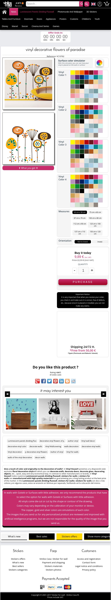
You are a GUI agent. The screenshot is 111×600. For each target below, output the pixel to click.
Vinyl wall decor (88, 441)
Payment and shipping (53, 562)
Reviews (20, 4)
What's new (14, 536)
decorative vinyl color (17, 446)
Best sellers (18, 566)
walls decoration (71, 446)
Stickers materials (53, 566)
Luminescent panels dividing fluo (22, 441)
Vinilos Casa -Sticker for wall (53, 558)
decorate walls (35, 446)
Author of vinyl (56, 452)
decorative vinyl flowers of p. (52, 441)
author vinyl (73, 441)
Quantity (83, 264)
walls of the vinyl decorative (20, 457)
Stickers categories (18, 569)
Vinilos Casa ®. (73, 595)
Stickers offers (69, 536)
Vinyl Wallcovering (53, 446)
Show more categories (99, 536)
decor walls (40, 457)
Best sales (41, 536)
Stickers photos (53, 569)
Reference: (52, 56)
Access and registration (89, 558)
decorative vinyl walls (91, 446)
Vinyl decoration (15, 452)
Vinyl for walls (72, 452)
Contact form (89, 562)
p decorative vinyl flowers (36, 452)
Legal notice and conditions (89, 566)
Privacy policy (89, 569)
